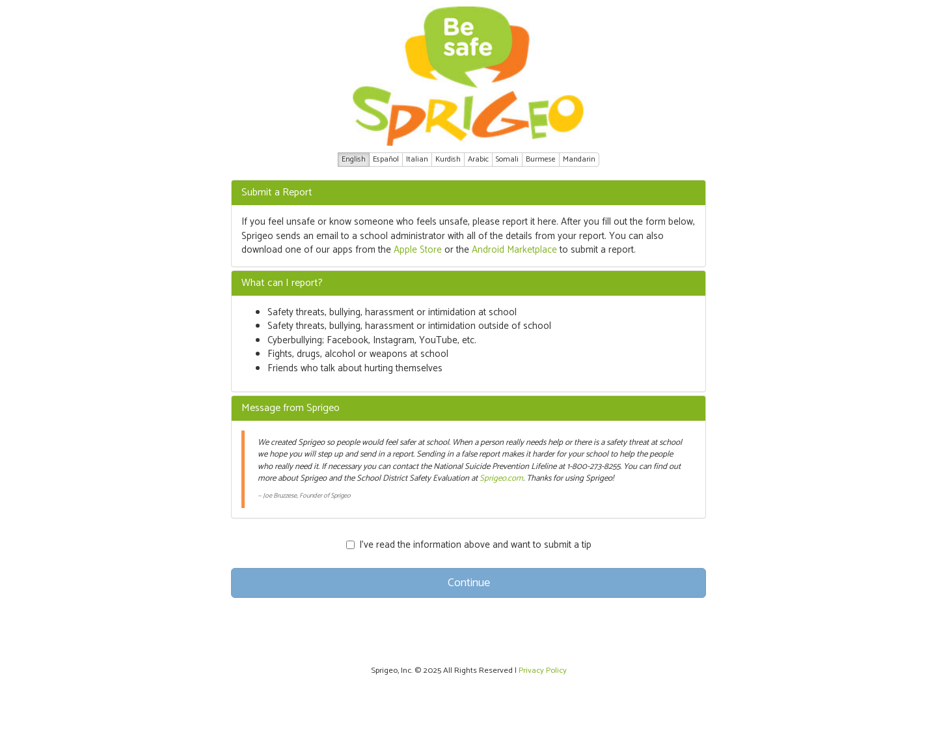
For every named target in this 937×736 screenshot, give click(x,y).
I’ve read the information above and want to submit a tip (468, 545)
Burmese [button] (541, 159)
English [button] (354, 159)
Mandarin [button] (579, 159)
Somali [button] (507, 159)
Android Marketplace (514, 250)
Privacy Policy (543, 670)
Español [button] (386, 159)
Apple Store (418, 250)
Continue (469, 583)
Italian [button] (417, 159)
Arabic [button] (478, 159)
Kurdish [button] (448, 159)
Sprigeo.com (501, 478)
